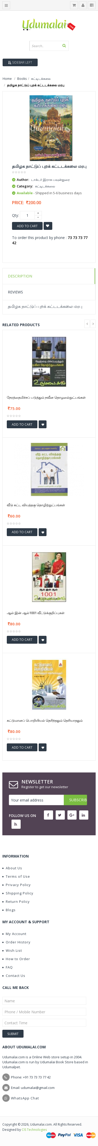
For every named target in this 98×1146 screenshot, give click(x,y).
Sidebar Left (20, 62)
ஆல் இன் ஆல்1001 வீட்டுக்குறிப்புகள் (36, 612)
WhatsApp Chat (25, 1098)
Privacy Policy (16, 884)
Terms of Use (16, 876)
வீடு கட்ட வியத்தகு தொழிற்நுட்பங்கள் (36, 505)
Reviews (15, 292)
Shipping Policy (17, 893)
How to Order (16, 958)
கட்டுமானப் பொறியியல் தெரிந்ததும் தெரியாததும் (45, 720)
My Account (14, 933)
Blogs (9, 910)
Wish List (12, 950)
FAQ (7, 967)
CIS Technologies (34, 1129)
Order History (16, 942)
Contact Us (13, 975)
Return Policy (16, 901)
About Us (12, 868)
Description (20, 276)
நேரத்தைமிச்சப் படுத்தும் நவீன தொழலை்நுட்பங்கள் (46, 397)
